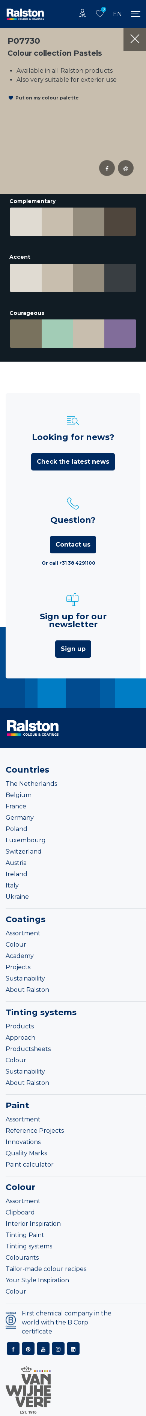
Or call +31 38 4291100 (68, 562)
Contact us (73, 543)
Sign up (73, 648)
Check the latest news (73, 460)
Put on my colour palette (47, 98)
